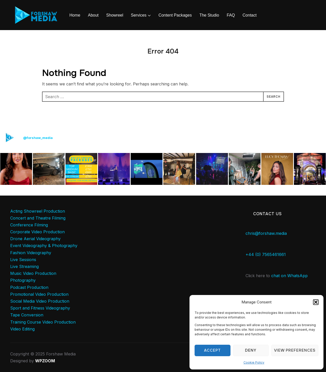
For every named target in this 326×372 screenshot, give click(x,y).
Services (138, 15)
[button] (315, 302)
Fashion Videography (30, 252)
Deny (250, 350)
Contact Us (267, 213)
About (93, 15)
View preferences (295, 350)
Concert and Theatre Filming (37, 218)
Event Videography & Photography (43, 245)
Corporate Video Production (37, 231)
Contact (249, 15)
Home (75, 15)
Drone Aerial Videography (35, 238)
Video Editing (22, 328)
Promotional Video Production (39, 294)
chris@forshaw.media (266, 233)
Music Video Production (33, 273)
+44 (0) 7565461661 (266, 254)
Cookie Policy (253, 362)
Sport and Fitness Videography (40, 308)
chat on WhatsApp (289, 275)
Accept (212, 350)
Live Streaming (24, 266)
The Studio (209, 15)
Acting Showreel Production (37, 211)
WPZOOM (45, 360)
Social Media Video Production (39, 301)
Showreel (114, 15)
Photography (23, 280)
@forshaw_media (38, 138)
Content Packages (175, 15)
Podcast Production (29, 287)
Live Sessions (23, 259)
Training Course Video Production (43, 322)
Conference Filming (29, 224)
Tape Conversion (26, 314)
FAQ (231, 15)
